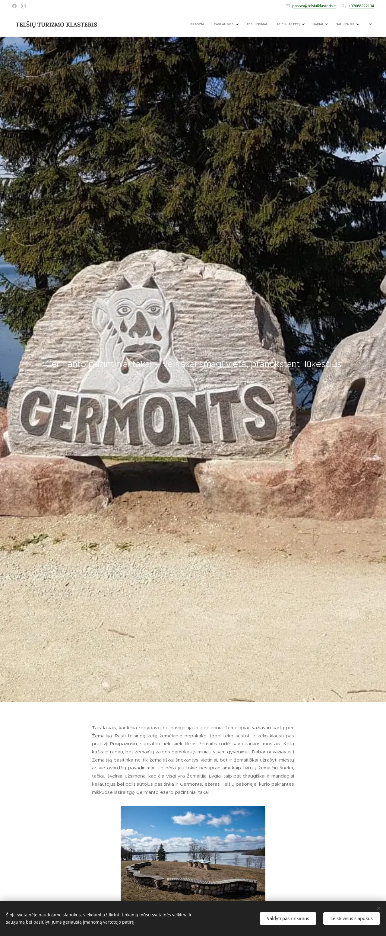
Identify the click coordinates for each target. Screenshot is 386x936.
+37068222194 (361, 5)
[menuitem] (305, 24)
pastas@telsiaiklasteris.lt (314, 5)
